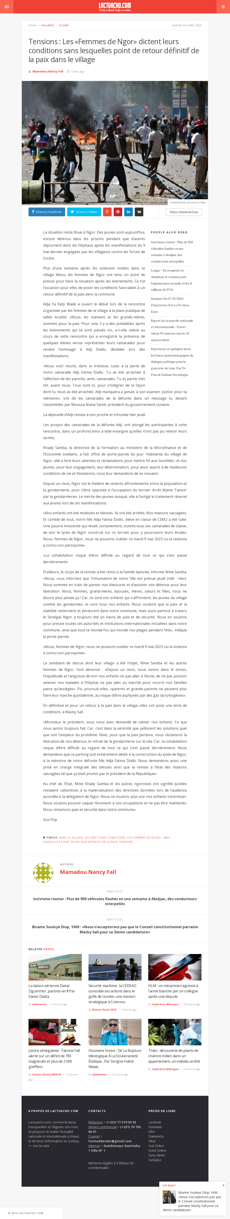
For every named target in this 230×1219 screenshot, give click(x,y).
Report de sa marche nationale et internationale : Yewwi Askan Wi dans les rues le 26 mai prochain (172, 330)
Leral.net (154, 1122)
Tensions (126, 841)
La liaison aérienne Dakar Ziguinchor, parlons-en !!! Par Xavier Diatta (52, 991)
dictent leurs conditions (105, 837)
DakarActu (156, 1136)
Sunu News (156, 1155)
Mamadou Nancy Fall (48, 71)
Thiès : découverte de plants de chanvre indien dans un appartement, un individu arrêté (174, 1056)
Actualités (47, 25)
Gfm (151, 1131)
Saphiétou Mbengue (165, 1004)
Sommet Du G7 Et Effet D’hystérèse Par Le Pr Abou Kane (170, 305)
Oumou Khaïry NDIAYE (46, 1074)
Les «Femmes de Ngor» (144, 837)
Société (63, 25)
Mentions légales (100, 1163)
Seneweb (155, 1127)
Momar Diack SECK (104, 1009)
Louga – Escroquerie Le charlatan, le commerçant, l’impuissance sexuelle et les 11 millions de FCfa (171, 280)
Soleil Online (157, 1150)
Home (33, 25)
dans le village (71, 837)
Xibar (152, 1141)
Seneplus (154, 1160)
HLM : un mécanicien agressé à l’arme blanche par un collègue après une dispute (173, 991)
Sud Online (156, 1146)
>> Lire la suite (38, 1146)
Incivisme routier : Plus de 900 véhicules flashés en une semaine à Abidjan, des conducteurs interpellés (172, 251)
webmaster (39, 1004)
